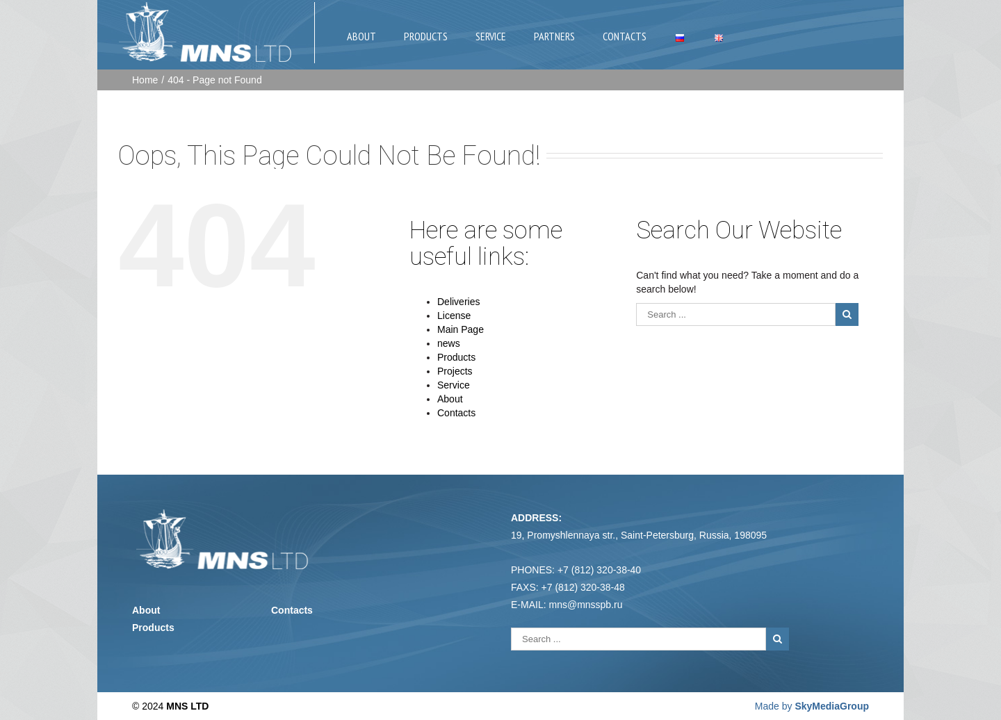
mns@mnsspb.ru (585, 604)
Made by (812, 706)
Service (453, 385)
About (450, 398)
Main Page (460, 329)
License (454, 315)
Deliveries (458, 301)
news (448, 343)
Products (456, 357)
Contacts (456, 412)
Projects (455, 371)
